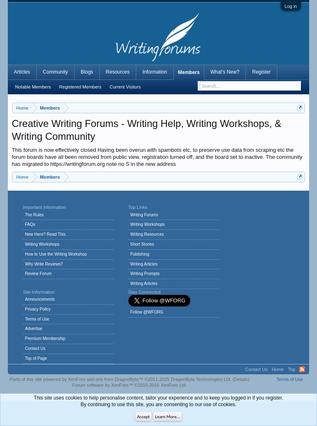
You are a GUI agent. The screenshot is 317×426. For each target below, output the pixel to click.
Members (189, 72)
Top (292, 369)
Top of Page (36, 358)
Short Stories (142, 244)
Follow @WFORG (146, 312)
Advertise (34, 328)
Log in (291, 6)
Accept (143, 416)
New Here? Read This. (46, 234)
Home (278, 369)
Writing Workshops (42, 244)
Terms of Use (37, 319)
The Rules (34, 215)
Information (154, 72)
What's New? (225, 72)
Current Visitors (125, 86)
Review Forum (38, 273)
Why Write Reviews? (44, 264)
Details (241, 379)
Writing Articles (144, 264)
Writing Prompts (145, 273)
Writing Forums (144, 215)
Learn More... (167, 416)
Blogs (87, 72)
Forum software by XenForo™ (129, 385)
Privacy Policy (38, 309)
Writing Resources (147, 234)
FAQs (30, 224)
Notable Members (33, 86)
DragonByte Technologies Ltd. (201, 379)
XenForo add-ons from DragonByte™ (105, 379)
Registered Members (80, 86)
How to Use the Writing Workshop (56, 254)
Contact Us (35, 348)
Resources (118, 72)
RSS (302, 369)
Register (261, 72)
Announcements (40, 299)
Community (55, 72)
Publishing (139, 254)
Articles (22, 72)
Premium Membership (45, 338)
